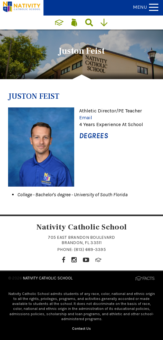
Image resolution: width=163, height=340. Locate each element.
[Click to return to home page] (21, 10)
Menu (145, 7)
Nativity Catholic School (48, 278)
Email (85, 117)
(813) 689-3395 (90, 249)
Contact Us (81, 328)
